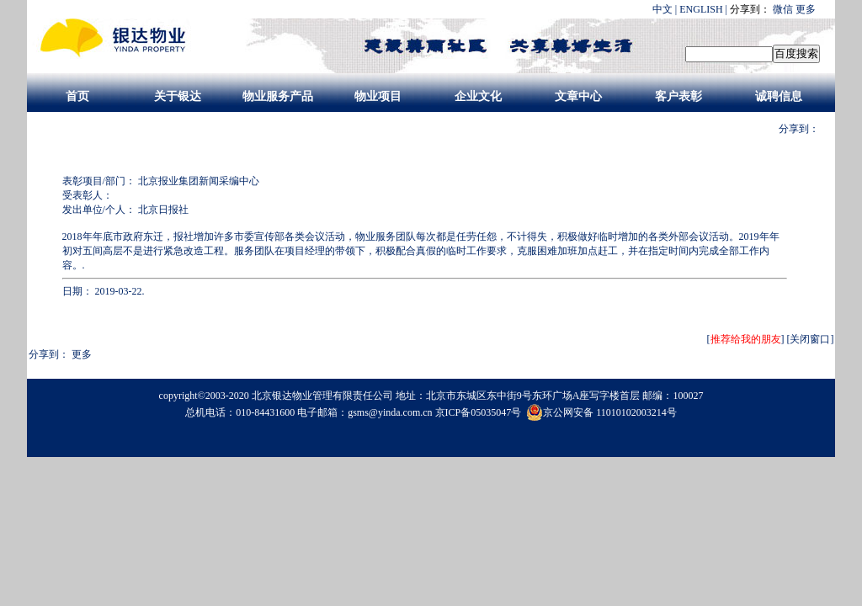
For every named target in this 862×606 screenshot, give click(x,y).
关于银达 (177, 96)
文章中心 (578, 96)
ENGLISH (701, 9)
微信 (783, 9)
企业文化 (478, 96)
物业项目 (378, 96)
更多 (805, 9)
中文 (662, 9)
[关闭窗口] (810, 339)
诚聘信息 (778, 96)
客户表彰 (678, 96)
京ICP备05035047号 (479, 412)
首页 (77, 96)
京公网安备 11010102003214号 (601, 412)
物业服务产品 (277, 96)
